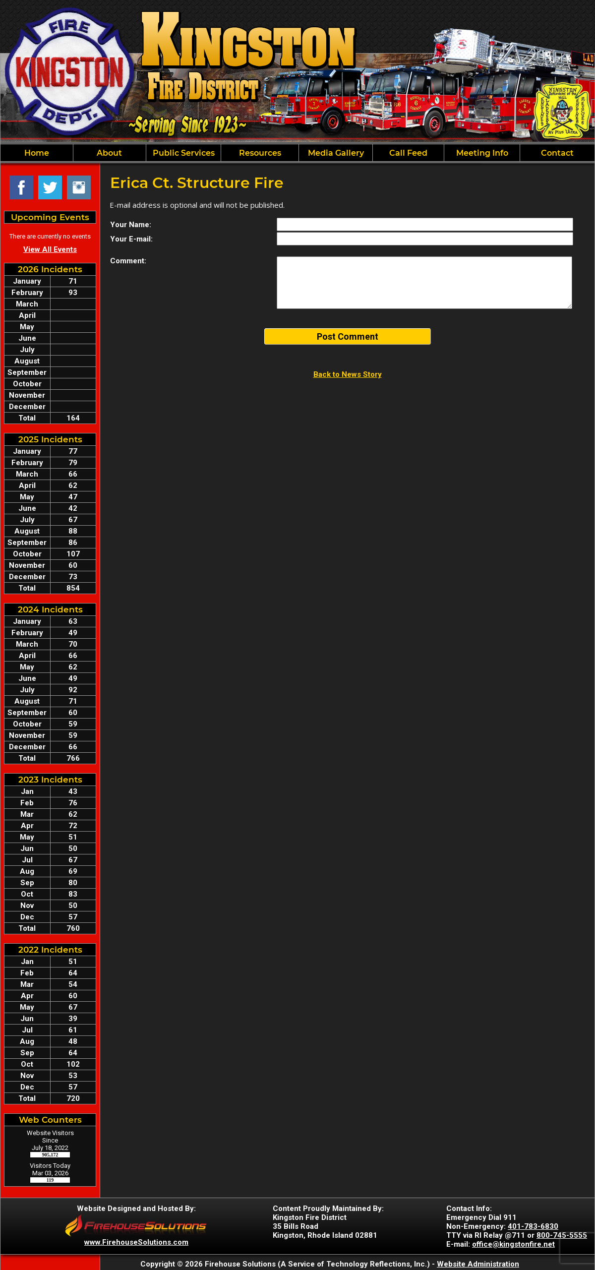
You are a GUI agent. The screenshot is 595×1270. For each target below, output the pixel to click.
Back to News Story (347, 374)
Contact (557, 153)
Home (36, 153)
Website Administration (478, 1264)
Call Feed (408, 153)
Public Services (184, 153)
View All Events (50, 249)
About (109, 153)
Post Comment (347, 336)
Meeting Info (482, 153)
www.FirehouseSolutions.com (136, 1242)
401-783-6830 (533, 1226)
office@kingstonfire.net (513, 1244)
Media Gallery (336, 153)
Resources (260, 153)
